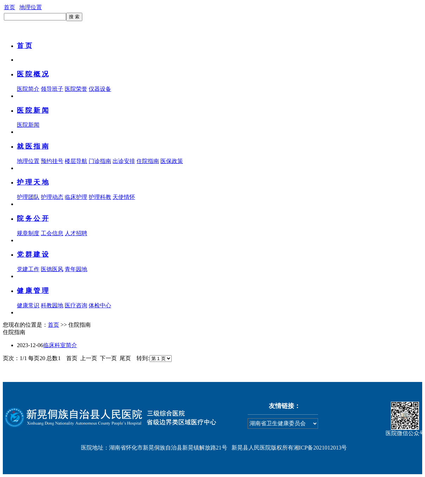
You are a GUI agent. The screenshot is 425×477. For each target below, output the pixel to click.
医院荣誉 (76, 89)
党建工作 (28, 269)
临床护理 (76, 197)
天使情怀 (124, 197)
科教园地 (52, 305)
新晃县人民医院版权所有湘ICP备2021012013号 (289, 448)
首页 (9, 7)
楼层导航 (76, 161)
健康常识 (28, 305)
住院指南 (148, 161)
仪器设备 (100, 89)
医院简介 (28, 89)
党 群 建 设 (33, 254)
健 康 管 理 (33, 290)
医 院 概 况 (33, 74)
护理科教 (100, 197)
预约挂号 (52, 161)
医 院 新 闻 (33, 110)
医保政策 (171, 161)
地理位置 (30, 7)
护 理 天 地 (33, 182)
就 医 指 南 (33, 146)
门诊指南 (100, 161)
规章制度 (28, 233)
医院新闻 (28, 125)
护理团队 (28, 197)
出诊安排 (124, 161)
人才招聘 (76, 233)
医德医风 (52, 269)
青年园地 (76, 269)
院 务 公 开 (33, 218)
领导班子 (52, 89)
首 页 (24, 45)
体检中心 (100, 305)
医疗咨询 (76, 305)
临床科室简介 (60, 345)
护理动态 (52, 197)
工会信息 (52, 233)
